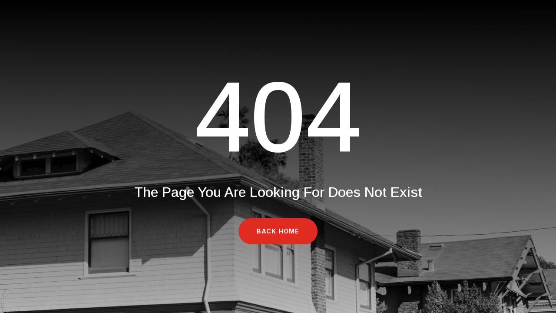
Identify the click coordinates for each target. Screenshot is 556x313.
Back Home (278, 231)
